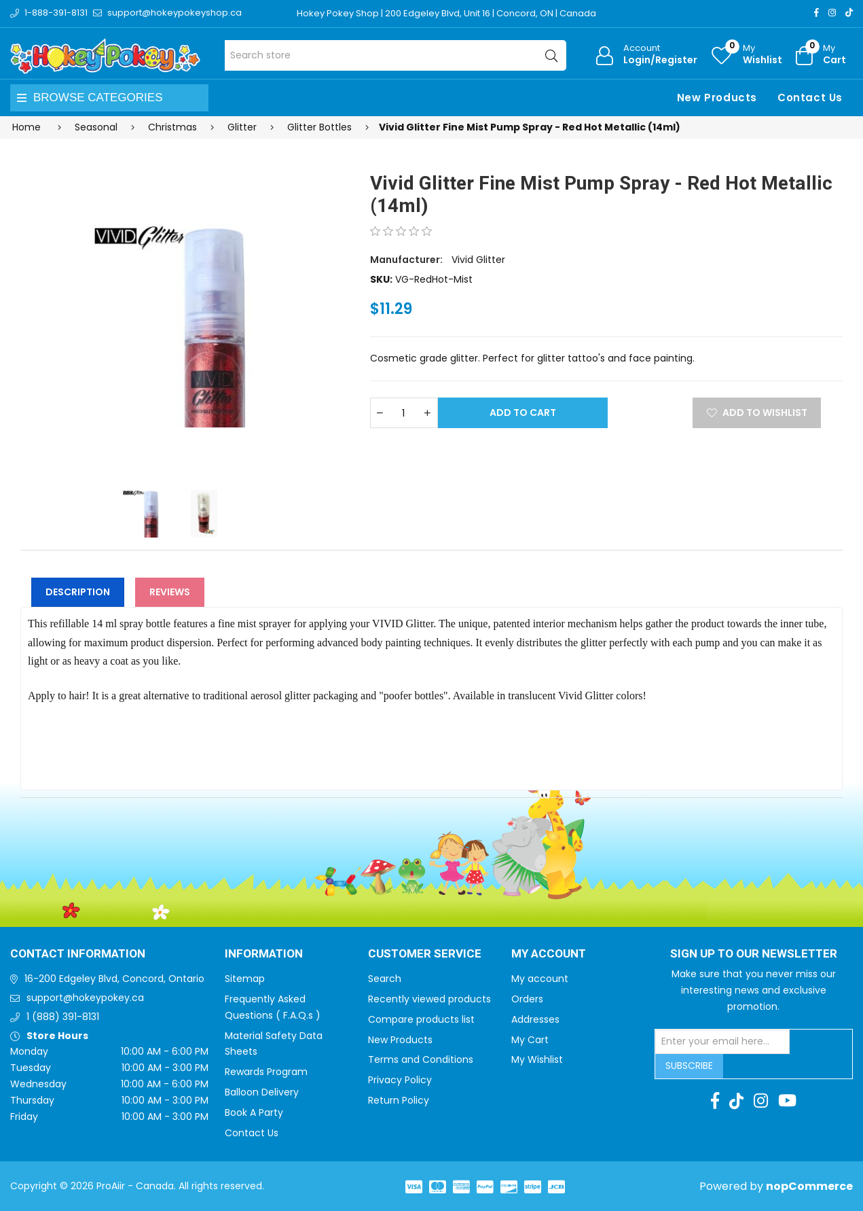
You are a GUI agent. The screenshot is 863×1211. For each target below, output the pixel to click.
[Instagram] (832, 12)
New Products (717, 97)
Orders (527, 999)
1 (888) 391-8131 (62, 1016)
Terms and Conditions (420, 1059)
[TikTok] (849, 12)
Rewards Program (266, 1071)
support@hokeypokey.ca (85, 997)
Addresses (535, 1019)
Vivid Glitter (478, 259)
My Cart (530, 1040)
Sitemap (245, 978)
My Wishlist (537, 1059)
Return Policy (398, 1100)
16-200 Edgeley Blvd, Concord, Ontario (114, 978)
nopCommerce (809, 1186)
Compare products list (421, 1019)
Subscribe (689, 1065)
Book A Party (254, 1112)
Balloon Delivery (262, 1092)
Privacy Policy (400, 1080)
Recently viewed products (429, 999)
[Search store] (395, 55)
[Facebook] (816, 12)
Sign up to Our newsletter (753, 954)
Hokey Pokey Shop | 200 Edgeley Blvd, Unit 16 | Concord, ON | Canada (446, 13)
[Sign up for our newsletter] (722, 1042)
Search (384, 978)
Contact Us (810, 97)
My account (539, 978)
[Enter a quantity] (404, 413)
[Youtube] (787, 1101)
